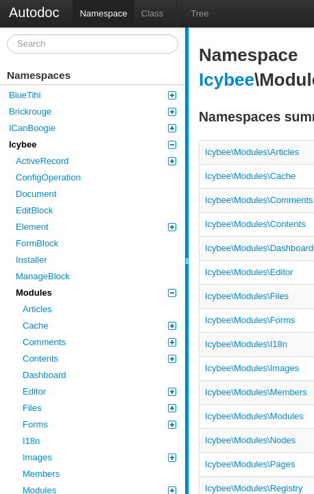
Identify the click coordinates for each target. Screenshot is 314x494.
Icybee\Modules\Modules (254, 416)
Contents (99, 358)
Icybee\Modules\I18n (246, 344)
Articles (37, 309)
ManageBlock (43, 276)
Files (99, 408)
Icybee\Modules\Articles (252, 152)
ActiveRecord (96, 161)
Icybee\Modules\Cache (250, 176)
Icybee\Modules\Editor (249, 272)
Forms (99, 424)
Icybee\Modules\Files (247, 296)
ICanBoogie (92, 128)
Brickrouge (92, 111)
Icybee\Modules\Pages (250, 464)
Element (96, 227)
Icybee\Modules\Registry (253, 488)
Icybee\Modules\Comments (259, 200)
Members (41, 474)
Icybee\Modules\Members (256, 392)
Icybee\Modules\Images (252, 368)
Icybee (92, 144)
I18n (31, 441)
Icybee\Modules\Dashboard (259, 248)
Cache (99, 325)
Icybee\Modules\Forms (250, 320)
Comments (99, 342)
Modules (96, 292)
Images (99, 457)
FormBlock (37, 243)
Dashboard (45, 375)
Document (36, 194)
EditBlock (34, 210)
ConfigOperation (48, 177)
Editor (99, 391)
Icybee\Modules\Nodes (250, 440)
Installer (31, 260)
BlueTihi (92, 95)
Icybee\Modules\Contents (255, 224)
